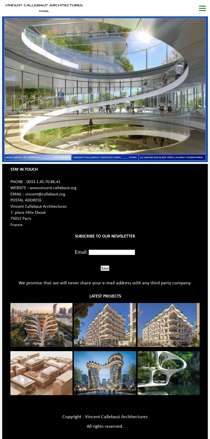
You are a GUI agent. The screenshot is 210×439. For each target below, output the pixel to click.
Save (105, 268)
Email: (81, 252)
